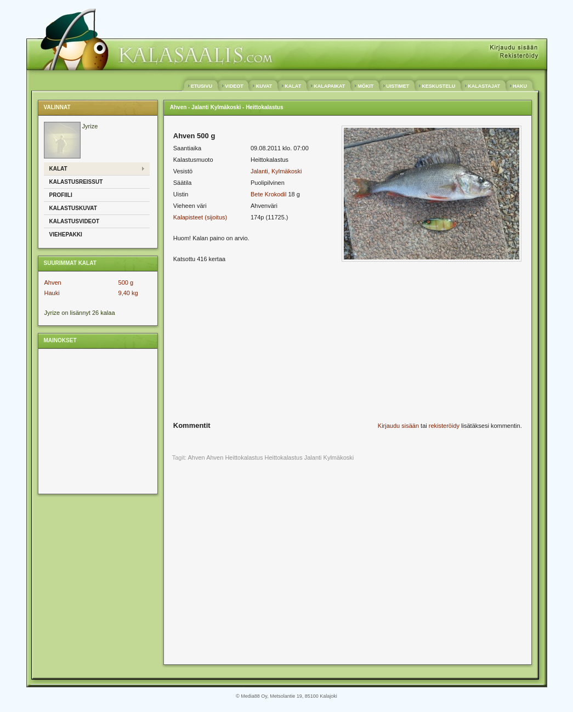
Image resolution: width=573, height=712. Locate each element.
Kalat (58, 169)
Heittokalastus (284, 457)
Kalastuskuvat (73, 208)
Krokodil (276, 194)
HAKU (520, 86)
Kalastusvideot (74, 221)
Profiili (60, 195)
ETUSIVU (202, 86)
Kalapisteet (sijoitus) (200, 217)
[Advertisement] (96, 421)
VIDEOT (234, 86)
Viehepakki (65, 234)
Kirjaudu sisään (398, 425)
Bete (257, 194)
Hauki (52, 293)
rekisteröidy (444, 425)
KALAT (293, 86)
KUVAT (264, 86)
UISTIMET (398, 86)
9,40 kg (128, 293)
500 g (126, 282)
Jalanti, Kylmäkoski (276, 171)
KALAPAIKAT (330, 86)
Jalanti (313, 457)
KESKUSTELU (439, 86)
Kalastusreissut (76, 182)
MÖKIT (365, 86)
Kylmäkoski (339, 457)
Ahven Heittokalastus (234, 457)
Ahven (52, 282)
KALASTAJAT (484, 86)
